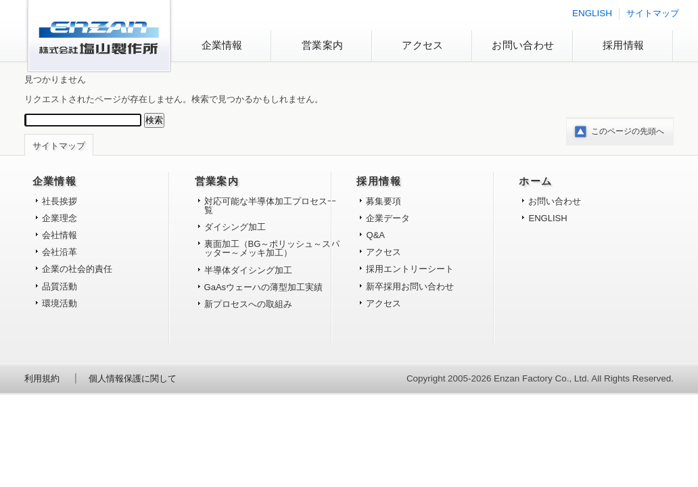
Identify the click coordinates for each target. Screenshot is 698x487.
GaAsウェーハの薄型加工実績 (263, 287)
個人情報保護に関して (133, 378)
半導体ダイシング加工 (248, 270)
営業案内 (322, 45)
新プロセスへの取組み (248, 304)
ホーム (535, 181)
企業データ (388, 218)
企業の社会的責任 (77, 269)
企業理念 (59, 218)
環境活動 (59, 303)
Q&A (375, 235)
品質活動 (59, 286)
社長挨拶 (59, 201)
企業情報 (222, 45)
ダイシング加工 (235, 227)
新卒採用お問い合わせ (410, 286)
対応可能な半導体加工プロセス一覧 (270, 205)
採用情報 (623, 45)
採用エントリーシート (410, 269)
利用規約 (42, 378)
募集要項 (383, 201)
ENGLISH (592, 13)
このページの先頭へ (627, 131)
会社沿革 (59, 252)
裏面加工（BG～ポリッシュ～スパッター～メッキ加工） (272, 248)
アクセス (422, 45)
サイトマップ (652, 13)
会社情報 (59, 235)
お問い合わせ (523, 45)
